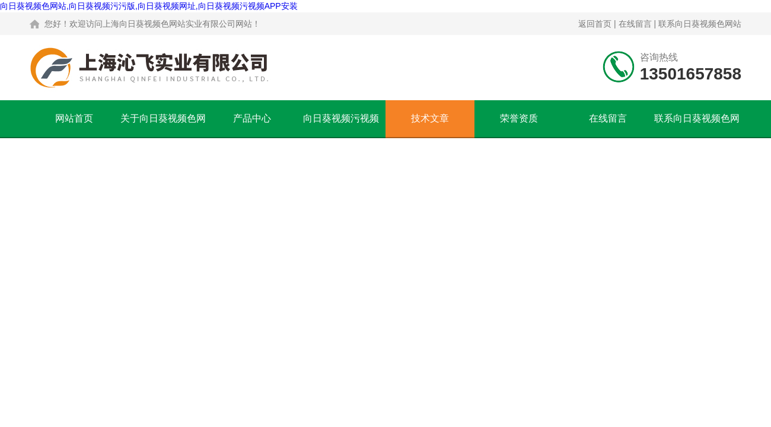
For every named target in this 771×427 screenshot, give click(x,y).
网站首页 (74, 118)
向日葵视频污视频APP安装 (341, 125)
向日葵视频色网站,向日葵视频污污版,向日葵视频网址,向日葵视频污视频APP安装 (149, 6)
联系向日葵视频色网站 (699, 23)
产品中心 (252, 118)
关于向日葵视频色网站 (163, 125)
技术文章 (430, 118)
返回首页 (594, 23)
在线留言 (635, 23)
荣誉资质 (519, 118)
